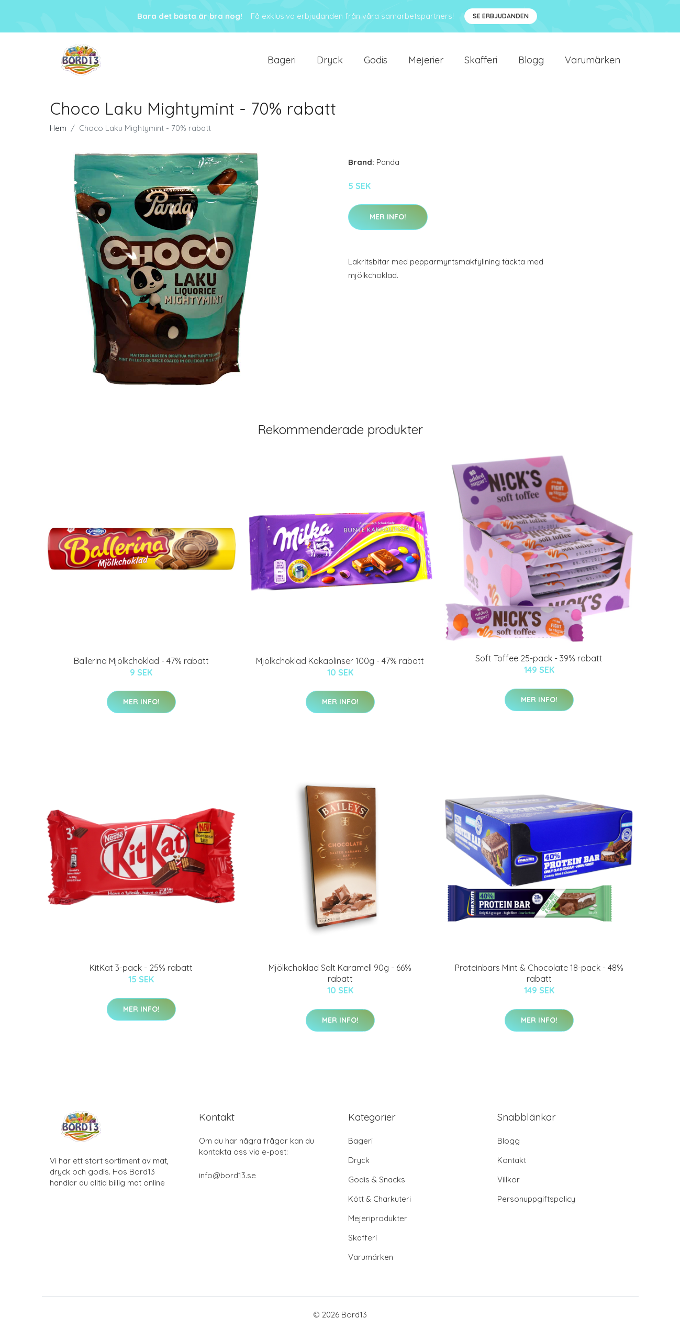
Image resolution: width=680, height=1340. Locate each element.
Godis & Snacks (376, 1187)
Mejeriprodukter (377, 1226)
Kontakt (511, 1167)
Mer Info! (388, 224)
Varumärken (592, 64)
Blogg (531, 64)
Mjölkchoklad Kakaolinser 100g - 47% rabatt (340, 668)
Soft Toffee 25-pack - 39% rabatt (539, 666)
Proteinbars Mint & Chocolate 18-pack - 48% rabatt (539, 980)
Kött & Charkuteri (379, 1206)
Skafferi (480, 64)
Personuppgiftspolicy (536, 1206)
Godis (375, 64)
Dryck (330, 64)
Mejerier (425, 64)
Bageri (281, 64)
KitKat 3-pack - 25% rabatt (141, 975)
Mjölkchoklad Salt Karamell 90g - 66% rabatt (340, 980)
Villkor (508, 1187)
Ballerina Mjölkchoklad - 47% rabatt (141, 668)
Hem (58, 135)
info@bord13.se (227, 1183)
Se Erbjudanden (501, 16)
